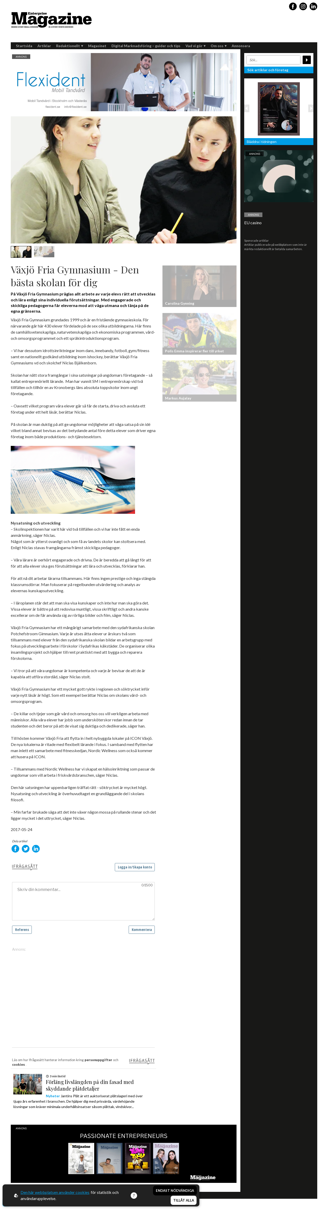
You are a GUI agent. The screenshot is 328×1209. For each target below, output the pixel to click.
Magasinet (97, 46)
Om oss (219, 46)
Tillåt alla (183, 1200)
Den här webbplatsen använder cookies (54, 1192)
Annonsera (241, 46)
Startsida (24, 46)
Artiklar (44, 46)
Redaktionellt (69, 46)
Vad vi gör (196, 46)
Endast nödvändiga (175, 1190)
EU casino (253, 222)
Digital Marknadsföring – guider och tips (145, 46)
